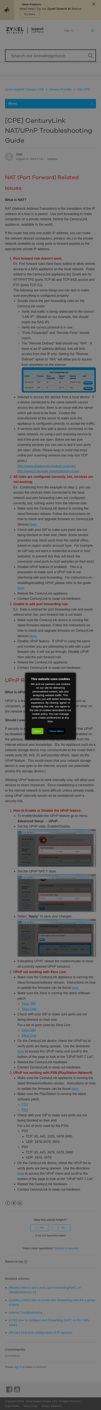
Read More (56, 730)
